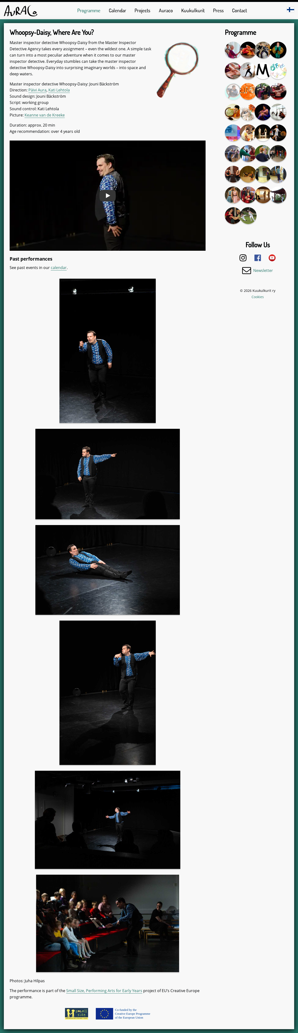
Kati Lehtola (59, 90)
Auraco (166, 10)
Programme (88, 10)
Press (218, 10)
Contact (239, 10)
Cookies (258, 297)
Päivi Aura (37, 90)
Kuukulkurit (193, 10)
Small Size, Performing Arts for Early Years (104, 990)
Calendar (117, 10)
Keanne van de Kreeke (45, 115)
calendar (59, 267)
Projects (142, 10)
